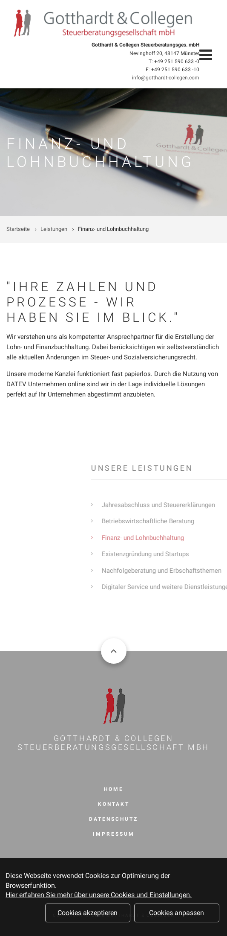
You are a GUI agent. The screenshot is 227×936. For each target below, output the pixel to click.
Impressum (114, 834)
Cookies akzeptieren (87, 915)
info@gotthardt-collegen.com (165, 78)
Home (114, 789)
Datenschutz (113, 819)
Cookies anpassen (176, 915)
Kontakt (113, 804)
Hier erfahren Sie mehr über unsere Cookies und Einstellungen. (99, 897)
